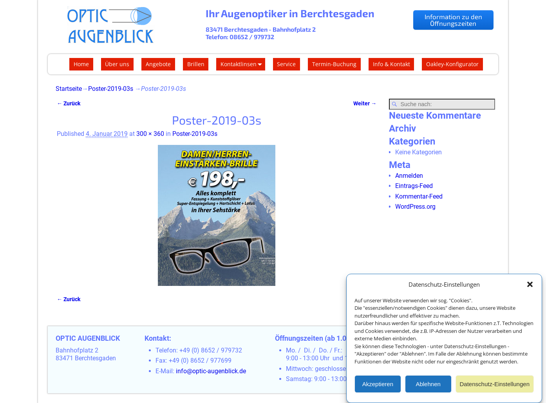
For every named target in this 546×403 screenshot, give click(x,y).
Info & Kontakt (391, 64)
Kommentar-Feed (419, 196)
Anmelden (409, 175)
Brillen (195, 64)
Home (81, 64)
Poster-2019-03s (110, 88)
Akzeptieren (377, 384)
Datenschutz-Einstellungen (495, 384)
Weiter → (364, 103)
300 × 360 (150, 133)
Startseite (69, 88)
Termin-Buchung (334, 64)
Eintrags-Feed (414, 186)
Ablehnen (428, 384)
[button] (530, 285)
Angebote (158, 64)
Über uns (117, 64)
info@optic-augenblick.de (211, 371)
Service (286, 64)
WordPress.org (415, 206)
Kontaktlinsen (243, 64)
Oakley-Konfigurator (452, 64)
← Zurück (68, 103)
